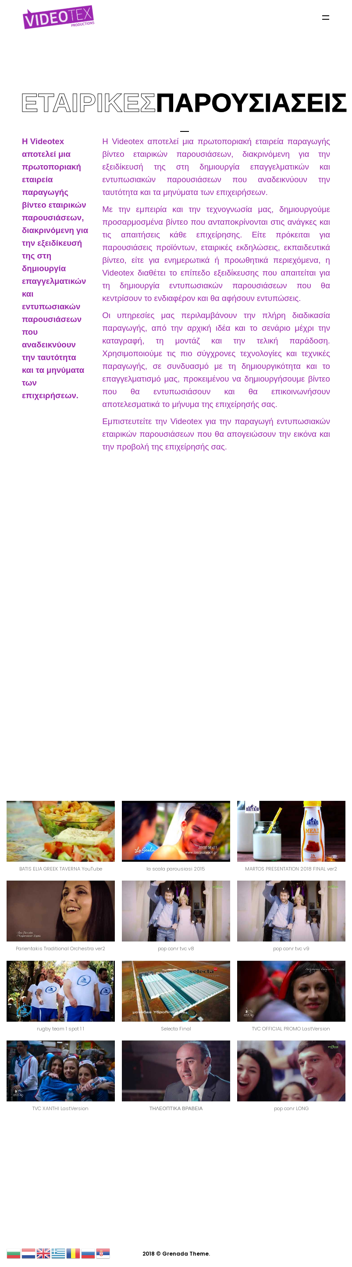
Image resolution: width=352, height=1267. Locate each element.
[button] (60, 841)
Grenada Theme (185, 1253)
